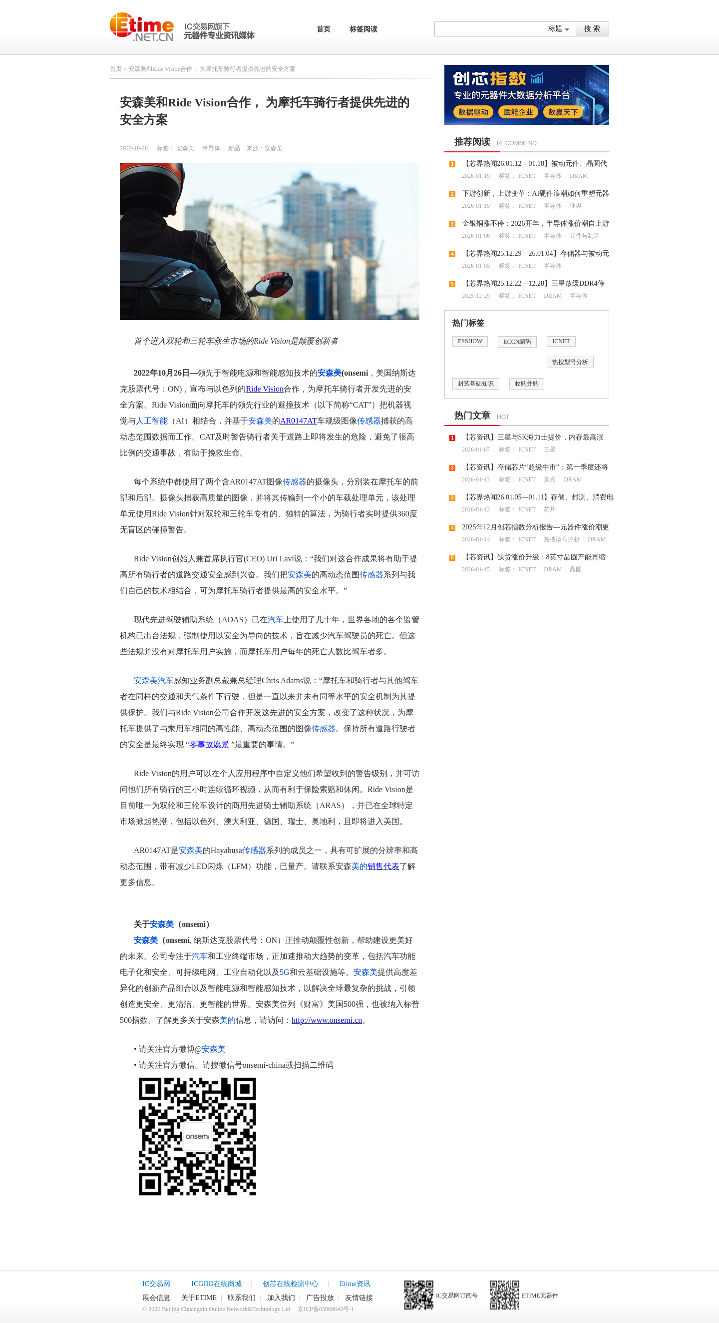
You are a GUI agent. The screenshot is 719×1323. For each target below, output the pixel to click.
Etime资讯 (355, 1284)
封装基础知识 (476, 383)
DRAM (578, 175)
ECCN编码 (517, 341)
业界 (575, 205)
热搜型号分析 (570, 362)
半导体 (210, 148)
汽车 (276, 619)
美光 (549, 479)
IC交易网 (156, 1284)
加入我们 (281, 1298)
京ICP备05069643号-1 (326, 1309)
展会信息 (156, 1298)
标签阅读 (363, 29)
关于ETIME (199, 1298)
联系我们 (242, 1298)
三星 (549, 449)
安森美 (185, 148)
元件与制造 (584, 235)
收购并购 (527, 383)
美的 (359, 866)
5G (285, 972)
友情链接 (359, 1298)
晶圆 (575, 569)
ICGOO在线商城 (216, 1284)
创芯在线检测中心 (291, 1284)
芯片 (549, 509)
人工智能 (152, 421)
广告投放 (320, 1298)
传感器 (369, 421)
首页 (324, 29)
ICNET (527, 175)
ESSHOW (470, 341)
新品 (233, 148)
